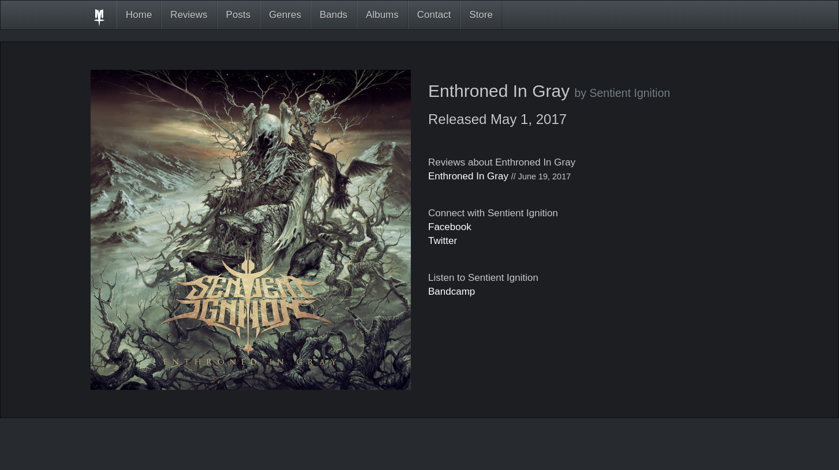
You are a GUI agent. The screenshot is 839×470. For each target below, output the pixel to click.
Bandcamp (451, 291)
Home (139, 14)
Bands (333, 14)
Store (481, 14)
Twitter (442, 240)
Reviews (188, 14)
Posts (238, 14)
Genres (285, 14)
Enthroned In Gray (468, 176)
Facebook (449, 226)
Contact (434, 14)
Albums (382, 14)
